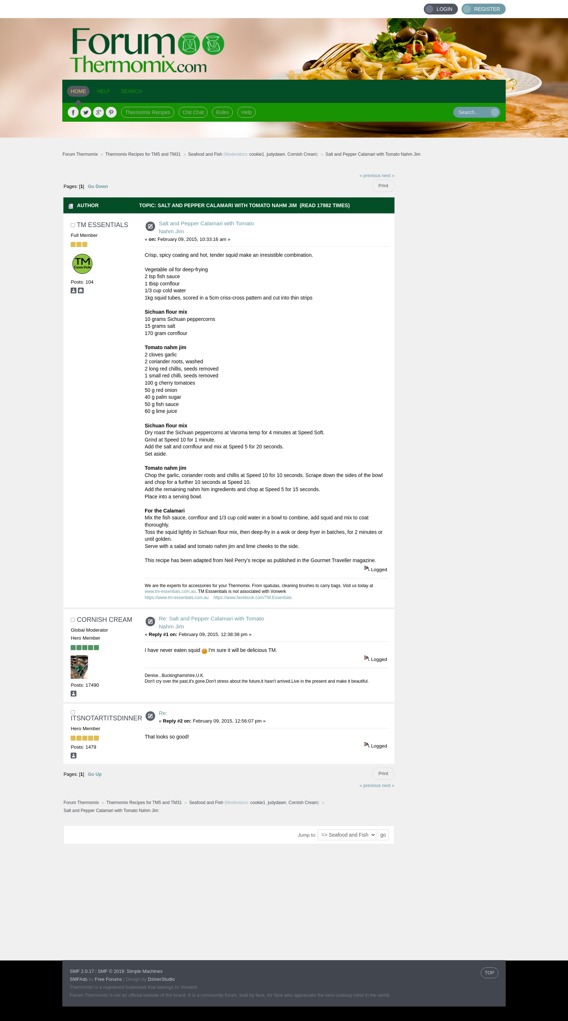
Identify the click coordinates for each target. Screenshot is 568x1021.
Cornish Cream (302, 154)
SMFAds (78, 979)
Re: (163, 713)
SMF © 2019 (111, 971)
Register (487, 9)
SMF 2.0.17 (82, 971)
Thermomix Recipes (147, 112)
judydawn (276, 154)
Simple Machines (145, 971)
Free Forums (108, 979)
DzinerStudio (161, 979)
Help (246, 112)
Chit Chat (193, 112)
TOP (489, 972)
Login (444, 9)
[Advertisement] (450, 277)
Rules (222, 112)
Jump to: (307, 835)
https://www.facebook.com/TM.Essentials (252, 597)
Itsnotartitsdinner (106, 718)
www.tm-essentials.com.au (170, 591)
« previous (370, 175)
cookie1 (256, 154)
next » (388, 175)
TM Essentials (102, 225)
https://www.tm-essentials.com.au (176, 597)
